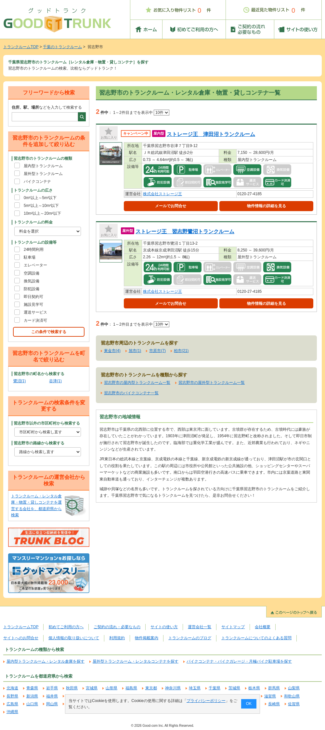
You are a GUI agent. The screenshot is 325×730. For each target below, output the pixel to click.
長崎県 (274, 704)
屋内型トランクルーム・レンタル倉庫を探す (45, 661)
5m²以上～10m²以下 (41, 205)
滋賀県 (270, 696)
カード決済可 (35, 320)
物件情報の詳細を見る (266, 206)
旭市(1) (135, 350)
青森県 (32, 688)
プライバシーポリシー (206, 700)
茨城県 (234, 688)
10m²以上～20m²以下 (42, 213)
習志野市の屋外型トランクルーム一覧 (211, 382)
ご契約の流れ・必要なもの (117, 627)
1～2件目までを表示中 (141, 112)
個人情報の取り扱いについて (73, 638)
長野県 (12, 696)
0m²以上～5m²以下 (40, 198)
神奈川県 (173, 688)
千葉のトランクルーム (62, 47)
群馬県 (274, 688)
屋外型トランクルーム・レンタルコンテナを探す (135, 661)
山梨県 (294, 688)
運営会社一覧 (199, 627)
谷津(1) (55, 381)
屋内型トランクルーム (43, 166)
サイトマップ (233, 627)
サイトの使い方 (164, 627)
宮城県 (92, 688)
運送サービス (35, 312)
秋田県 (72, 688)
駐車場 (29, 257)
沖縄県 (12, 712)
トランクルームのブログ (189, 638)
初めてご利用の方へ (66, 627)
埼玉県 (195, 688)
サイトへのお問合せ (20, 638)
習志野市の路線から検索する (39, 443)
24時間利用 (34, 249)
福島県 (131, 688)
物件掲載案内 (146, 638)
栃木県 (254, 688)
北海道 (12, 688)
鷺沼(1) (19, 381)
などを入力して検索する (47, 107)
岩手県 (52, 688)
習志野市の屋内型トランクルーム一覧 (137, 382)
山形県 (111, 688)
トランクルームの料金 (33, 222)
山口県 (32, 704)
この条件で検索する (48, 332)
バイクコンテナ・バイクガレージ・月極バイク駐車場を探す (239, 661)
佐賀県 (294, 704)
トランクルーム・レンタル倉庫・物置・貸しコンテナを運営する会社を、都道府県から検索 (36, 505)
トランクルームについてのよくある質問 (256, 638)
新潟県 (32, 696)
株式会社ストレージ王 (162, 194)
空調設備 (31, 273)
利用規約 (117, 638)
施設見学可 (33, 304)
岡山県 (52, 704)
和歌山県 (292, 696)
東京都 (151, 688)
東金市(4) (112, 350)
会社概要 (262, 627)
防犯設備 (31, 289)
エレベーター (35, 265)
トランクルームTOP (20, 47)
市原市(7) (157, 350)
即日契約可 (33, 296)
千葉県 (214, 688)
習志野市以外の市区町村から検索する (47, 423)
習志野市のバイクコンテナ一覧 (131, 393)
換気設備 (31, 281)
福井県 (52, 696)
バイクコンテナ (37, 181)
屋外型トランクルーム (43, 173)
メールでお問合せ (170, 206)
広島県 (12, 704)
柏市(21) (181, 350)
